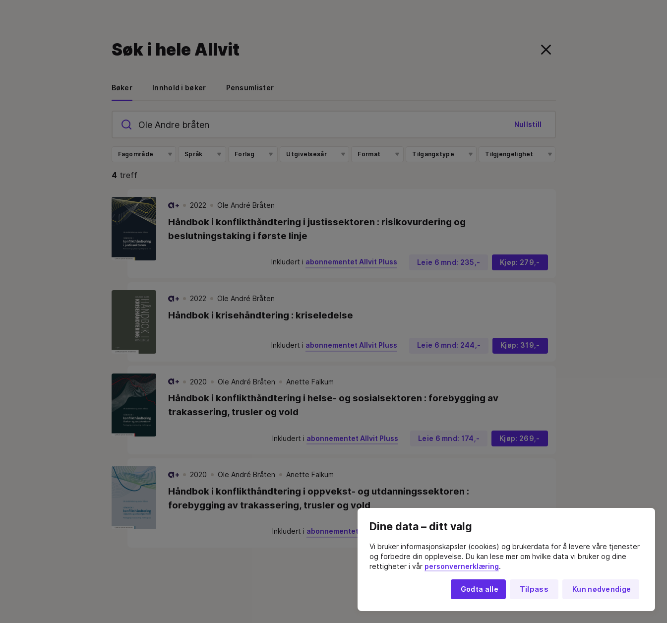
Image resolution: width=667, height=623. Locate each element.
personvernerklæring (461, 566)
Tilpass (534, 589)
